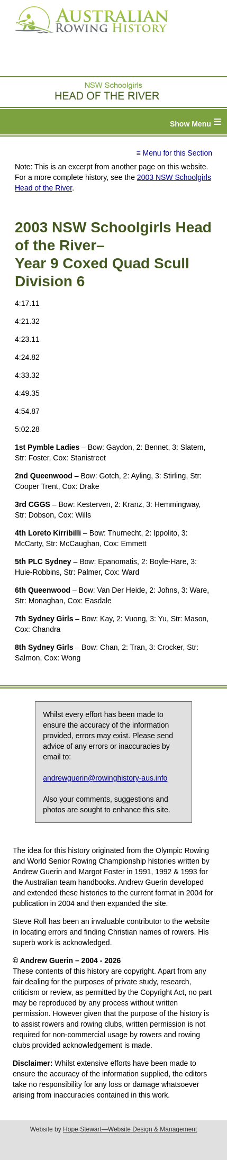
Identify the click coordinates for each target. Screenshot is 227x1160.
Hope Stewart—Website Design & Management (130, 1129)
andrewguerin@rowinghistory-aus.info (105, 778)
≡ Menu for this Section (174, 153)
